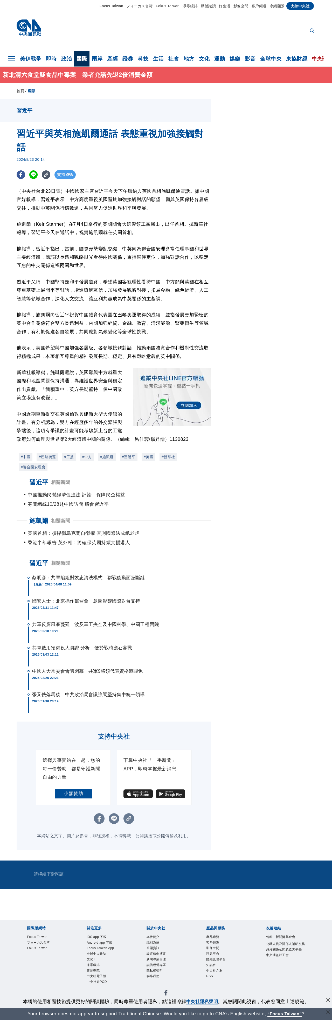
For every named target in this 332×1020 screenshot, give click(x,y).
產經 (112, 59)
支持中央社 (300, 6)
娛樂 (235, 59)
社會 (173, 59)
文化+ (92, 963)
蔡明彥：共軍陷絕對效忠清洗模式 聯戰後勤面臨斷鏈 (88, 577)
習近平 (39, 562)
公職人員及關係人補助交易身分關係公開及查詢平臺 (284, 950)
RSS (210, 982)
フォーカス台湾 (139, 6)
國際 (82, 59)
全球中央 (270, 59)
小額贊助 (73, 793)
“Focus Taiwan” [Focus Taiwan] (284, 1013)
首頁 (20, 91)
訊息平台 (214, 956)
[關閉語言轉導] (327, 1013)
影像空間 (240, 6)
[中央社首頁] (29, 28)
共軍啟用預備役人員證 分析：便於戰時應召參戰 (82, 647)
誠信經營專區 (159, 969)
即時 (51, 59)
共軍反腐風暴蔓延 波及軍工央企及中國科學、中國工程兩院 (95, 624)
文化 (204, 59)
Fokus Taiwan (167, 6)
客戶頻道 (259, 6)
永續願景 (277, 6)
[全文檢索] (312, 31)
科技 (143, 59)
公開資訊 (155, 950)
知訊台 (212, 969)
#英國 (148, 457)
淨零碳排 (190, 6)
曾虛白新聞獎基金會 (284, 937)
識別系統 (155, 944)
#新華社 (168, 457)
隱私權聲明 (157, 976)
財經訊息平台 (218, 963)
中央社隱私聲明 (202, 1001)
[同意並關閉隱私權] (327, 1001)
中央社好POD (99, 988)
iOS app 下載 (99, 937)
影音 (250, 59)
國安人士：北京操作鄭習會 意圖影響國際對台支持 (86, 601)
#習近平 (128, 457)
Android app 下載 (102, 944)
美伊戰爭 (30, 59)
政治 (66, 59)
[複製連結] (47, 174)
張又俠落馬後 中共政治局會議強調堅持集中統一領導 (88, 694)
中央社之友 (216, 976)
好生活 (224, 6)
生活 (158, 59)
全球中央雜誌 (99, 956)
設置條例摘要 (159, 956)
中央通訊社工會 (280, 964)
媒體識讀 (208, 6)
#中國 (25, 457)
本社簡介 (155, 937)
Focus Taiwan (111, 6)
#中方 (87, 457)
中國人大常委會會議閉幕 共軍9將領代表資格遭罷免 (87, 671)
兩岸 (97, 59)
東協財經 (296, 59)
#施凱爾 (107, 457)
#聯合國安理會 (33, 467)
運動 (219, 59)
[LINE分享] (34, 174)
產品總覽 (214, 937)
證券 (127, 59)
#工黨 (69, 457)
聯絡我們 (155, 982)
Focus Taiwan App (103, 950)
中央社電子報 (99, 982)
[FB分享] (21, 174)
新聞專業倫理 (159, 963)
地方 (189, 59)
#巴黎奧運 (47, 457)
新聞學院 (95, 976)
